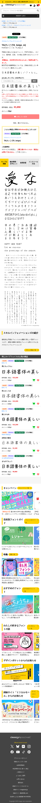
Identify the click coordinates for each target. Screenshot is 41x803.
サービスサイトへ (34, 694)
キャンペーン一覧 (23, 488)
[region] (20, 86)
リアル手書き (21, 21)
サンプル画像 (4, 163)
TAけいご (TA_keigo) (12, 141)
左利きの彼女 (6, 438)
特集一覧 (12, 554)
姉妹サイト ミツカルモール (20, 786)
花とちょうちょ (7, 366)
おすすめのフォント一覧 (29, 590)
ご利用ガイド (20, 772)
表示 (34, 81)
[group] (17, 503)
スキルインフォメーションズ (22, 25)
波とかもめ (5, 414)
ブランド (9, 25)
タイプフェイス (11, 21)
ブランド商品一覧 (31, 350)
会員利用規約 (20, 765)
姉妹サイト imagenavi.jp (20, 789)
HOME (4, 21)
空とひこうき (6, 391)
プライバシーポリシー (20, 758)
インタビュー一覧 (31, 627)
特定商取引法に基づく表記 (20, 768)
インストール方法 (33, 163)
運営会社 (20, 782)
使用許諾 (23, 163)
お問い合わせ (20, 779)
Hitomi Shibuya (6, 434)
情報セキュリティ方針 (20, 761)
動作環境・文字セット (14, 163)
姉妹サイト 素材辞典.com (20, 793)
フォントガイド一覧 (30, 521)
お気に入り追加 (20, 116)
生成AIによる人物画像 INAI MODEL (20, 796)
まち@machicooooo (7, 458)
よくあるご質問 (20, 775)
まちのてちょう (7, 461)
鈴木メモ (4, 363)
